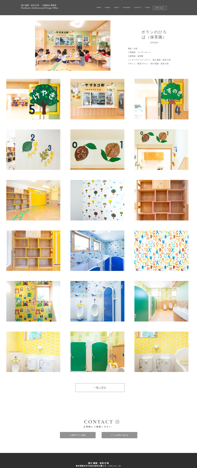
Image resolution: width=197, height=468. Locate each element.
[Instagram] (117, 421)
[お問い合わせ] (159, 8)
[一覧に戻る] (100, 387)
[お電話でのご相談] (78, 435)
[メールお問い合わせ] (119, 435)
